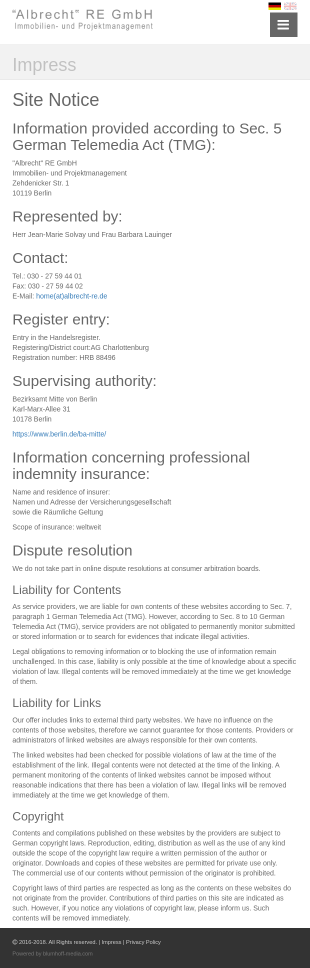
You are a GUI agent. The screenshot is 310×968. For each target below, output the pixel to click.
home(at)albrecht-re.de (71, 296)
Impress (112, 942)
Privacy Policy (143, 942)
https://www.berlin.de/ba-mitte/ (59, 434)
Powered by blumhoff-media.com (52, 953)
